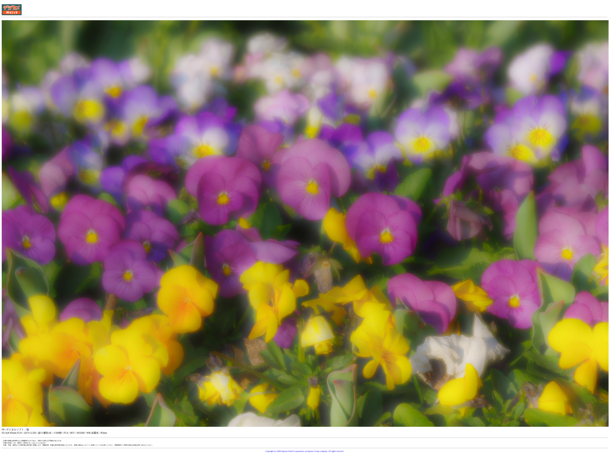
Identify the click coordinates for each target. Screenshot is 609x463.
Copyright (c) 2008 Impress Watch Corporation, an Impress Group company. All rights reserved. (304, 451)
